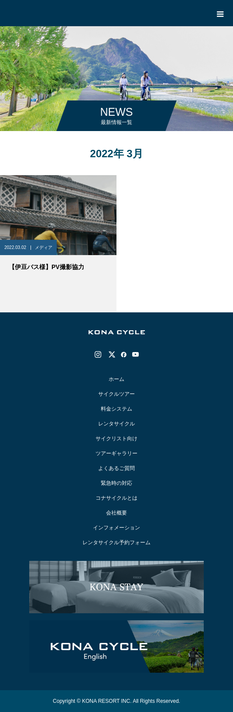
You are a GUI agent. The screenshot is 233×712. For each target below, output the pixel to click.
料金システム (116, 409)
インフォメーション (116, 528)
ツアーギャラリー (116, 453)
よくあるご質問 (116, 468)
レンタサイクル (116, 424)
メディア (43, 247)
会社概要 (116, 513)
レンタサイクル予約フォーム (116, 542)
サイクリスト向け (116, 438)
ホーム (116, 379)
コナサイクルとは (116, 498)
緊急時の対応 (116, 483)
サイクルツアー (116, 394)
